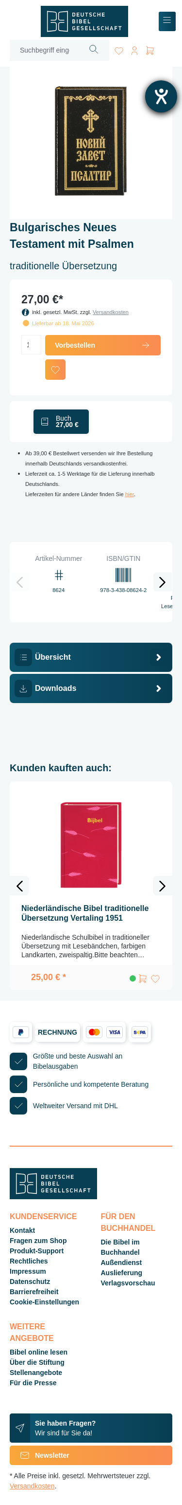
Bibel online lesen (38, 1352)
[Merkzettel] (119, 49)
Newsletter (39, 1455)
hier (129, 494)
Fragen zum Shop (38, 1241)
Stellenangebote (36, 1372)
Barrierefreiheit (34, 1292)
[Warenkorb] (150, 49)
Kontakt (22, 1230)
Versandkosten (111, 312)
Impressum (28, 1271)
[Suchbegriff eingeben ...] (44, 50)
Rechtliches (29, 1261)
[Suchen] (94, 50)
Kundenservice (43, 1216)
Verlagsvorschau (128, 1283)
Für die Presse (33, 1383)
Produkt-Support (37, 1251)
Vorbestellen (103, 345)
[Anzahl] (31, 344)
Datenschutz (30, 1281)
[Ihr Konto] (134, 49)
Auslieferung (122, 1273)
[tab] (91, 657)
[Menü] (167, 22)
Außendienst (121, 1262)
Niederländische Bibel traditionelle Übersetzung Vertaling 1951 (85, 913)
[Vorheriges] (19, 582)
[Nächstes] (162, 582)
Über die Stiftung (37, 1362)
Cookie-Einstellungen (44, 1302)
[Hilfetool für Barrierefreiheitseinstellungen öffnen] (161, 96)
